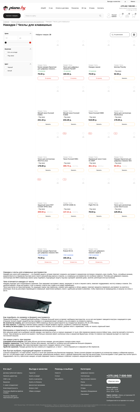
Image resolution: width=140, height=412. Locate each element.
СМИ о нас (7, 379)
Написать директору (10, 376)
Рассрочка (75, 8)
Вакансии (6, 382)
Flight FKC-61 (93, 205)
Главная (6, 21)
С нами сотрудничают (10, 385)
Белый (8, 71)
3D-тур (84, 8)
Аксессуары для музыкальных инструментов (27, 21)
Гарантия (32, 373)
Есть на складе (11, 52)
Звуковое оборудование (89, 391)
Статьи (57, 376)
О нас (51, 8)
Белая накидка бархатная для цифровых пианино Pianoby (47, 68)
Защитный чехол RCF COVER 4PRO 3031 (46, 206)
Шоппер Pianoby (120, 67)
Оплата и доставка (62, 8)
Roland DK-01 (68, 251)
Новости (58, 373)
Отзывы (92, 8)
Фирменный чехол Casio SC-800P (97, 160)
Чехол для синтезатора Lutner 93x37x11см (122, 206)
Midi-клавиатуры (86, 385)
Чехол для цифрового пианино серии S (97, 252)
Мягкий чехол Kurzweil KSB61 (46, 114)
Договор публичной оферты (12, 373)
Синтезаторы (85, 376)
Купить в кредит (34, 376)
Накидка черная (94, 67)
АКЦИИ (43, 8)
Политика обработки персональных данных (11, 396)
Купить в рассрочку (35, 379)
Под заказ (9, 55)
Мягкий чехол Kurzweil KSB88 (71, 114)
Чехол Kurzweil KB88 (96, 113)
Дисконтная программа (37, 385)
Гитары (83, 388)
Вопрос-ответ (33, 388)
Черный (9, 67)
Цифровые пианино (87, 373)
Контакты (100, 8)
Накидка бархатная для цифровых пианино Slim (123, 160)
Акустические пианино (88, 379)
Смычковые (85, 394)
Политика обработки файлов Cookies (13, 392)
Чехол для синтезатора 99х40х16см (122, 114)
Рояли (83, 382)
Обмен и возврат (35, 391)
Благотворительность (10, 388)
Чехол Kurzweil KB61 (70, 159)
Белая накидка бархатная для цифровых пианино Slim (48, 252)
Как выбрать (59, 379)
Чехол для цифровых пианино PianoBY (71, 68)
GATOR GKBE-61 (69, 205)
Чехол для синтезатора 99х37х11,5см (46, 160)
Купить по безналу (35, 382)
